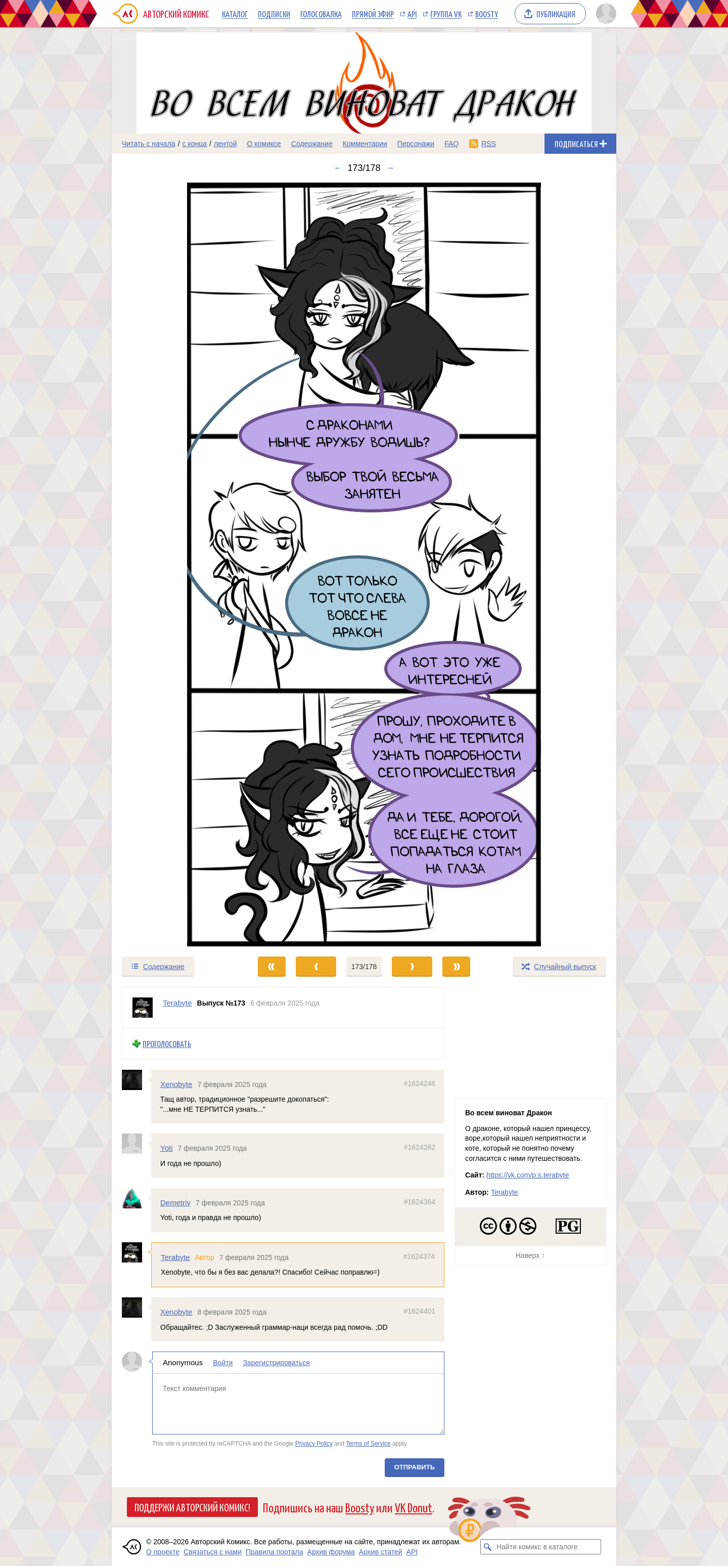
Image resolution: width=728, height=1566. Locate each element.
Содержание (312, 144)
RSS (488, 144)
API (412, 13)
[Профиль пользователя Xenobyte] (136, 1079)
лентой (225, 144)
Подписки (274, 13)
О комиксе (264, 144)
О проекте (162, 1552)
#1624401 (419, 1311)
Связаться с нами (213, 1552)
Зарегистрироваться (276, 1363)
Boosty (486, 13)
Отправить (414, 1467)
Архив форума (331, 1552)
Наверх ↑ (530, 1255)
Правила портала (274, 1552)
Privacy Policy (314, 1443)
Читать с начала (148, 144)
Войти (223, 1363)
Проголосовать (167, 1043)
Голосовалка (321, 13)
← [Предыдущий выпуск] (337, 168)
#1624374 (419, 1256)
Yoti (166, 1148)
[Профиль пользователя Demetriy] (136, 1198)
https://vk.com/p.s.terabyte (527, 1175)
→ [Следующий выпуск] (390, 168)
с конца (195, 144)
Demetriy (175, 1202)
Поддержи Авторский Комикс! (192, 1506)
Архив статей (380, 1552)
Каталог (235, 13)
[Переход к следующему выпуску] (364, 564)
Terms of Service (368, 1443)
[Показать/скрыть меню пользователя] (604, 13)
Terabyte (175, 1257)
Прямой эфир (373, 13)
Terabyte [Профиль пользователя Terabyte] (177, 1002)
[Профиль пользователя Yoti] (136, 1144)
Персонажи (415, 144)
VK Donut (413, 1507)
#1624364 (419, 1201)
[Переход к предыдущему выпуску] (175, 564)
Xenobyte (176, 1083)
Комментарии (365, 144)
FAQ (451, 144)
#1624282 (419, 1147)
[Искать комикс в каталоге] (488, 1547)
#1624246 (419, 1083)
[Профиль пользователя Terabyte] (142, 1007)
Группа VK (446, 13)
